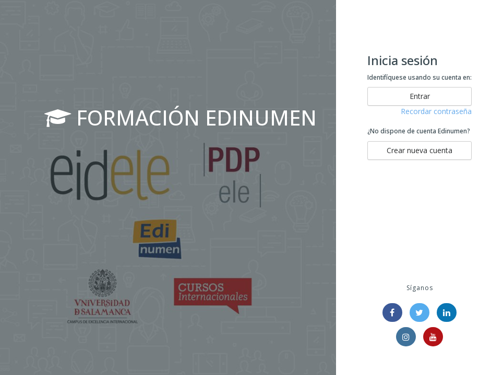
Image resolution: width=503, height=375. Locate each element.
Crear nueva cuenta (419, 150)
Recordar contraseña (436, 111)
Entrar (420, 96)
